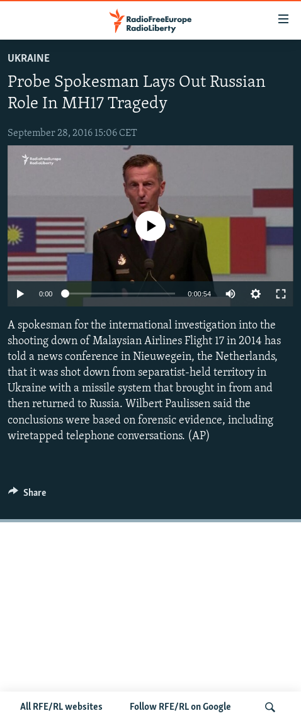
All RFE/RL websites (61, 707)
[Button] (27, 496)
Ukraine (29, 59)
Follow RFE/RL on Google (180, 707)
